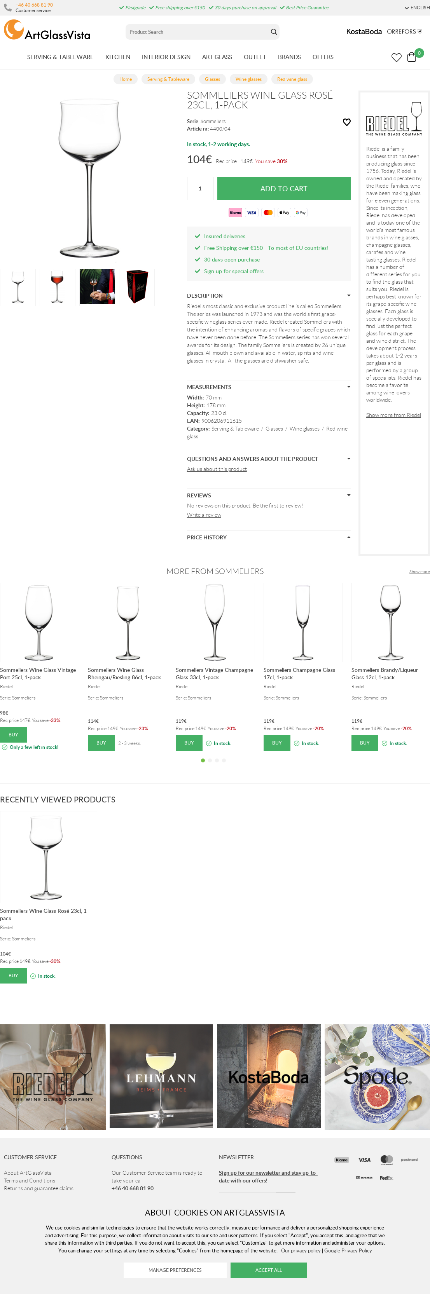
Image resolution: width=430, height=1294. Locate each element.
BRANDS (289, 57)
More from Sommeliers (215, 571)
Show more (419, 571)
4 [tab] (224, 766)
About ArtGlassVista (28, 1173)
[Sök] (197, 32)
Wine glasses (305, 429)
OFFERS (323, 57)
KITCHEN (117, 57)
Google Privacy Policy (348, 1250)
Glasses (274, 429)
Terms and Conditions (29, 1180)
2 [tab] (210, 766)
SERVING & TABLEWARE (60, 57)
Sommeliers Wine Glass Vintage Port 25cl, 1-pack (38, 673)
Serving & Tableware (235, 429)
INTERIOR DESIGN (166, 57)
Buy (13, 734)
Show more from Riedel (393, 415)
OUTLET (255, 57)
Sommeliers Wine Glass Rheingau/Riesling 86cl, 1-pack (124, 673)
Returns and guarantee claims (38, 1188)
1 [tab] (203, 766)
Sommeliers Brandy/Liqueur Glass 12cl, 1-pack (384, 673)
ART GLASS (217, 57)
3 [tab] (217, 766)
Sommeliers (213, 121)
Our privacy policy (301, 1250)
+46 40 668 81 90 (34, 5)
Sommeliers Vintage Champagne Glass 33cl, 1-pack (214, 673)
